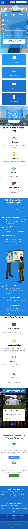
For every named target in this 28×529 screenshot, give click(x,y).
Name (6, 20)
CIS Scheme (20, 35)
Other (18, 37)
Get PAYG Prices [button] (14, 475)
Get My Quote (14, 121)
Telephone (7, 29)
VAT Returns (14, 75)
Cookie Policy (10, 527)
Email (6, 25)
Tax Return (8, 33)
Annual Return (9, 35)
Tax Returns (14, 62)
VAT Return (20, 33)
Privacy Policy (18, 527)
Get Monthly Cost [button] (14, 457)
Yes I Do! (14, 518)
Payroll (7, 37)
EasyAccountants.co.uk (18, 524)
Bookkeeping (14, 101)
